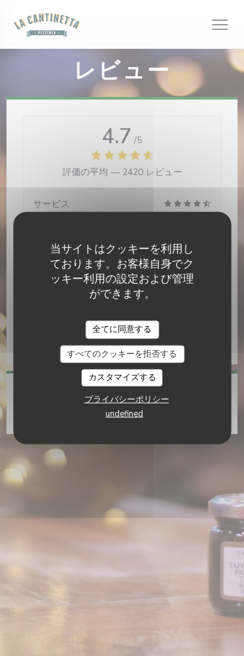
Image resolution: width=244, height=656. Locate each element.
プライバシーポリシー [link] (127, 399)
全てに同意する (122, 329)
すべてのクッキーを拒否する (122, 353)
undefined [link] (124, 413)
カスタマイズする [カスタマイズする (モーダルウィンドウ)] (122, 377)
